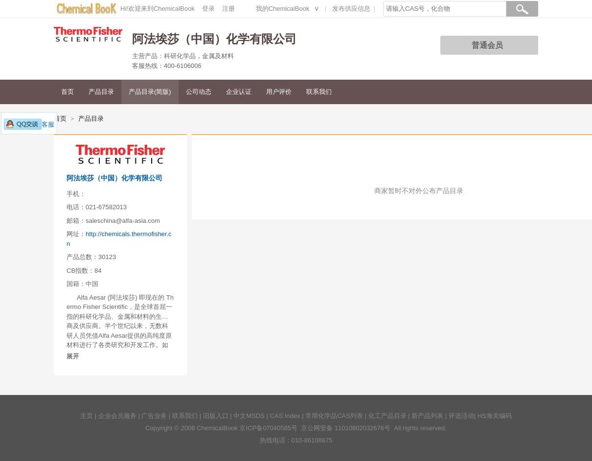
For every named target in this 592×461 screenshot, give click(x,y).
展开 (73, 356)
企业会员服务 (117, 415)
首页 (67, 91)
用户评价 (279, 91)
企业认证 (238, 91)
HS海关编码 (495, 415)
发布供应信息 (351, 8)
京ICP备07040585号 (268, 428)
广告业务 (154, 415)
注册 (228, 8)
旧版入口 (215, 415)
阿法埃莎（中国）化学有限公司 (114, 178)
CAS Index (285, 415)
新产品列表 (427, 415)
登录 (208, 8)
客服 (29, 124)
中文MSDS (249, 415)
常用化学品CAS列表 (334, 415)
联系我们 (319, 91)
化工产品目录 (387, 415)
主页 (86, 415)
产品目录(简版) (150, 91)
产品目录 (101, 91)
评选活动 (461, 415)
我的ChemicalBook (283, 8)
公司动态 (198, 91)
